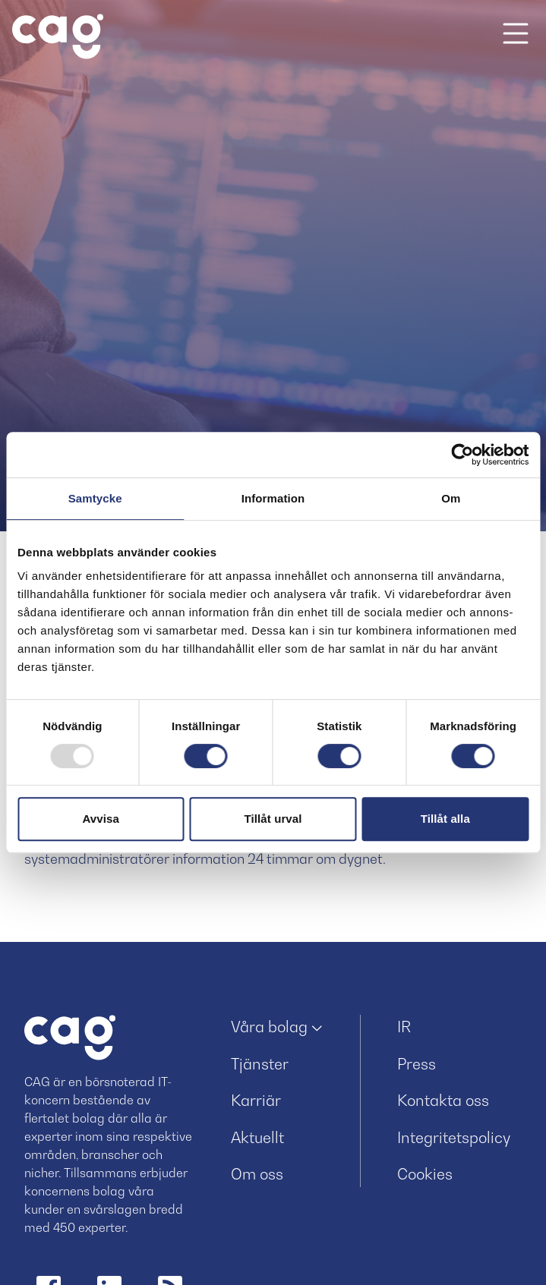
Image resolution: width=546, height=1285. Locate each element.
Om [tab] (450, 498)
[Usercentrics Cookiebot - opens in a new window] (462, 454)
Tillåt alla (445, 818)
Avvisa (100, 818)
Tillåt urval (273, 818)
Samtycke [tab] (95, 498)
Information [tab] (273, 498)
